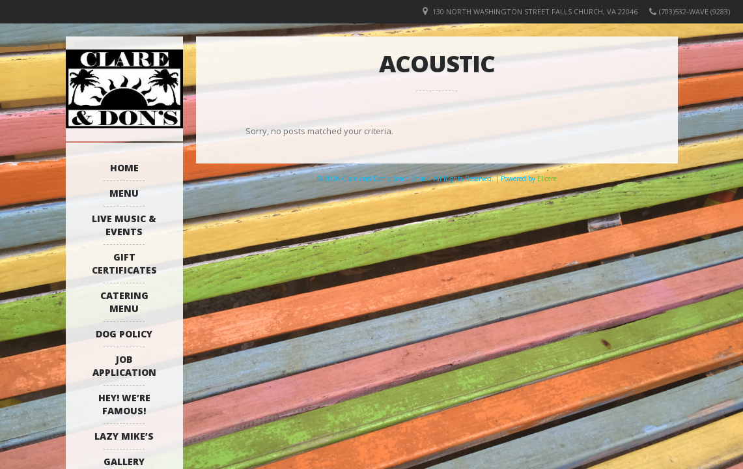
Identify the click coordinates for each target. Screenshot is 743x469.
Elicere (547, 178)
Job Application (124, 365)
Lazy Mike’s (124, 436)
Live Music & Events (124, 225)
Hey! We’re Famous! (124, 404)
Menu (124, 193)
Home (124, 168)
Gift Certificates (124, 263)
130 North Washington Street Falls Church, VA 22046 (535, 11)
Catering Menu (124, 302)
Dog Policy (124, 334)
